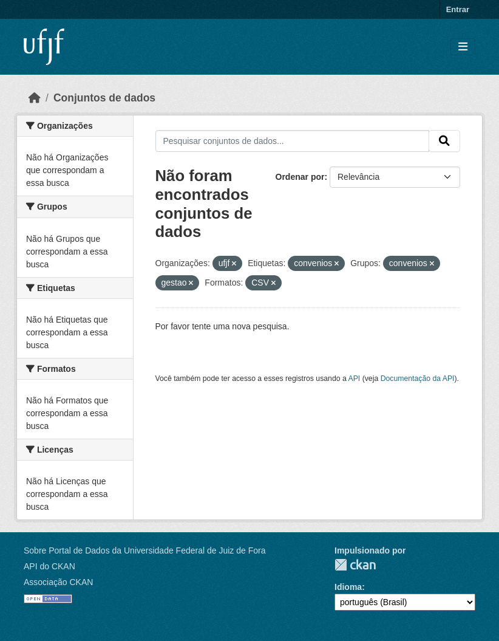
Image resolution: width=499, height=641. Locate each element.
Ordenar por (300, 177)
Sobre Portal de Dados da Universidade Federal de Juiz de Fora (144, 550)
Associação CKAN (58, 582)
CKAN (355, 564)
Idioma (348, 587)
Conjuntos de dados (104, 98)
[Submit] (444, 141)
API (354, 378)
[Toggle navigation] (462, 47)
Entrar (457, 9)
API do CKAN (49, 566)
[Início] (35, 98)
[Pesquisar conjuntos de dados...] (292, 141)
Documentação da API (418, 378)
